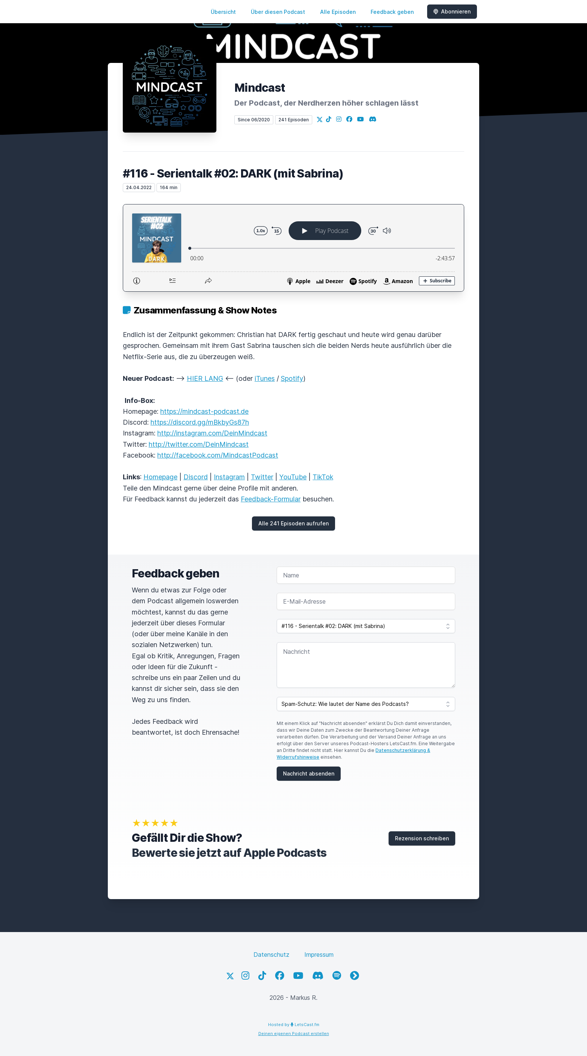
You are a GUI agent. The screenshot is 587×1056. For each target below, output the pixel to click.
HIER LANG (205, 378)
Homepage (160, 477)
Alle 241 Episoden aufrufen (293, 523)
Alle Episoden (338, 12)
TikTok (323, 477)
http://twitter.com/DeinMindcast (199, 444)
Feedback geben (392, 12)
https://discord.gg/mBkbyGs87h (199, 422)
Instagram (229, 477)
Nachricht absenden (308, 773)
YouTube (293, 477)
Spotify (292, 378)
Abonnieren (452, 11)
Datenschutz (271, 954)
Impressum (319, 954)
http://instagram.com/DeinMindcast (212, 433)
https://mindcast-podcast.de (204, 411)
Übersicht (223, 12)
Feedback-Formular (271, 499)
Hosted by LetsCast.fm (293, 1024)
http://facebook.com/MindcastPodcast (217, 455)
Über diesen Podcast (278, 12)
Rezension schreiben (422, 838)
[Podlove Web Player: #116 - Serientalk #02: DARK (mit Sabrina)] (293, 247)
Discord (195, 477)
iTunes (265, 378)
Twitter (262, 477)
